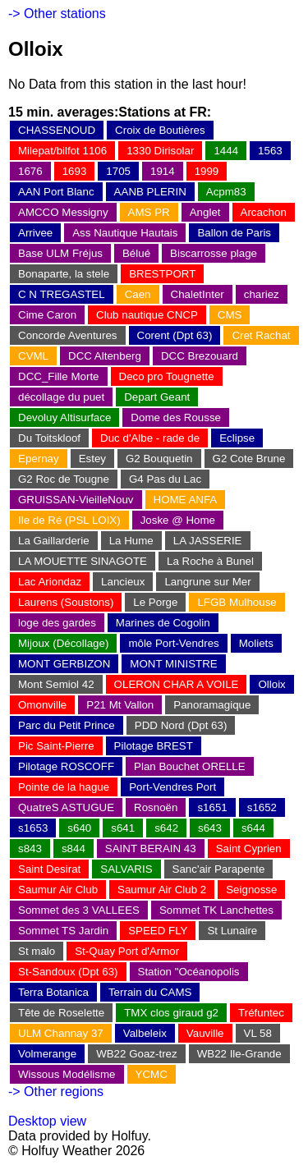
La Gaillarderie (54, 540)
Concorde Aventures (67, 335)
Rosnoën (155, 807)
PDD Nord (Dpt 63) (181, 725)
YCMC (152, 1074)
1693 (74, 171)
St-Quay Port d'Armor (127, 951)
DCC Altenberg (104, 356)
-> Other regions (55, 1091)
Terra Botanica (53, 992)
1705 (118, 171)
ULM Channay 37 (60, 1033)
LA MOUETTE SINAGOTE (82, 561)
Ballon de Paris (234, 233)
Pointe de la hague (63, 787)
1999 (207, 171)
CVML (33, 356)
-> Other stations (57, 14)
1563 (270, 150)
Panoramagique (212, 705)
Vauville (205, 1033)
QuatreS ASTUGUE (66, 807)
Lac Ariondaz (49, 582)
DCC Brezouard (199, 356)
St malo (36, 951)
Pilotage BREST (153, 746)
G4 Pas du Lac (165, 479)
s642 (166, 828)
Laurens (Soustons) (65, 602)
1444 (226, 150)
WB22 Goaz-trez (136, 1054)
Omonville (42, 705)
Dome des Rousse (176, 417)
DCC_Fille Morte (58, 376)
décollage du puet (61, 397)
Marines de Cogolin (163, 623)
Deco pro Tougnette (166, 376)
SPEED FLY (157, 930)
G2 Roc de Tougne (63, 479)
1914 (162, 171)
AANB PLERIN (150, 192)
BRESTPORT (162, 274)
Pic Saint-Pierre (56, 746)
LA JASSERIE (207, 540)
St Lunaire (232, 930)
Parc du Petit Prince (66, 725)
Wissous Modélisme (67, 1074)
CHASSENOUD (56, 130)
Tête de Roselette (61, 1013)
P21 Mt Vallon (120, 705)
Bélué (136, 253)
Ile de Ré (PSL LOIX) (69, 520)
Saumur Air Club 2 (161, 889)
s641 (123, 828)
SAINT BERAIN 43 (150, 848)
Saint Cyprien (249, 848)
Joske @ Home (177, 520)
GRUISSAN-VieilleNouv (76, 499)
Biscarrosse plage (213, 253)
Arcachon (264, 212)
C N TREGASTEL (61, 294)
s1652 (262, 807)
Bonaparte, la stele (63, 274)
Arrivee (35, 233)
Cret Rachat (261, 335)
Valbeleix (145, 1033)
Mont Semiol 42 (56, 684)
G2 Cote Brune (249, 458)
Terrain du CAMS (149, 992)
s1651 (212, 807)
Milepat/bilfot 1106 (62, 150)
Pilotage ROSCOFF (66, 766)
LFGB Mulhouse (236, 602)
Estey (92, 458)
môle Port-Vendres (173, 643)
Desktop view (47, 1121)
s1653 (33, 828)
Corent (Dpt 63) (175, 335)
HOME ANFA (186, 499)
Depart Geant (157, 397)
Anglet (205, 212)
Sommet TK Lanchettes (216, 910)
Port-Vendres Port (172, 787)
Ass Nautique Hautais (124, 233)
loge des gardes (57, 623)
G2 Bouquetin (159, 458)
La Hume (131, 540)
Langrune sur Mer (207, 582)
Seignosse (251, 889)
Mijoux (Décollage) (63, 643)
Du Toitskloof (49, 438)
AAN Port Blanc (56, 192)
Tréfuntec (261, 1013)
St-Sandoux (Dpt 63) (68, 971)
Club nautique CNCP (147, 315)
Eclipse (237, 438)
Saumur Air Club (58, 889)
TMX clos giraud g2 (171, 1013)
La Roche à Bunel (210, 561)
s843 (30, 848)
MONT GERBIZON (64, 664)
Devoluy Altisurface (64, 417)
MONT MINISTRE (173, 664)
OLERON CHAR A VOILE (176, 684)
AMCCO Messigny (63, 212)
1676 (30, 171)
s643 (210, 828)
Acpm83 (226, 192)
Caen (138, 294)
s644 (253, 828)
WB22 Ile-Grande (239, 1054)
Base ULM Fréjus (60, 253)
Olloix (271, 684)
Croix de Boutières (160, 130)
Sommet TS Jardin (63, 930)
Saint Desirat (49, 869)
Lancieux (123, 582)
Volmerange (47, 1054)
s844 (73, 848)
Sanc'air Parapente (218, 869)
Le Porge (155, 602)
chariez (261, 294)
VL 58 (258, 1033)
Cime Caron (47, 315)
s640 (79, 828)
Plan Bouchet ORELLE (190, 766)
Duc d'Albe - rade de (150, 438)
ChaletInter (197, 294)
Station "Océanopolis (189, 971)
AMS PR (149, 212)
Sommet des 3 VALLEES (79, 910)
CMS (230, 315)
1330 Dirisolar (160, 150)
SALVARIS (126, 869)
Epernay (38, 458)
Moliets (256, 643)
